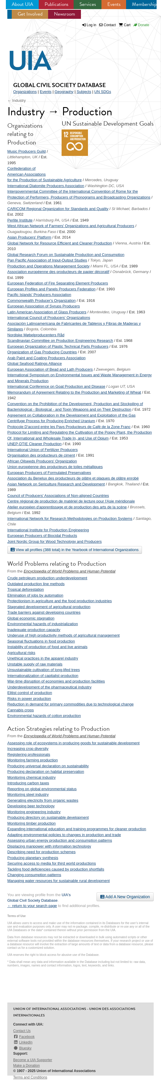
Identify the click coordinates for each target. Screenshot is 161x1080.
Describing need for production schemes (41, 852)
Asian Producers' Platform (29, 237)
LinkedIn (23, 1042)
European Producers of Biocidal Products (42, 535)
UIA (29, 47)
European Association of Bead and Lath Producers (50, 369)
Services (87, 4)
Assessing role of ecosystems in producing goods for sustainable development (73, 743)
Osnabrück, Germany (130, 271)
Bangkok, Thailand (124, 484)
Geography (64, 91)
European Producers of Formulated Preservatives (49, 472)
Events (114, 4)
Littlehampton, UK (22, 157)
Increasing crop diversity (27, 748)
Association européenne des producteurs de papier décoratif (58, 271)
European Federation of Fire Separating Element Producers (57, 283)
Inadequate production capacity (33, 630)
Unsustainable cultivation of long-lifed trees (43, 670)
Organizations (25, 91)
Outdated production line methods (36, 584)
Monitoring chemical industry (31, 777)
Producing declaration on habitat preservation (45, 771)
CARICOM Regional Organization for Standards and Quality (58, 209)
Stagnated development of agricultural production (48, 607)
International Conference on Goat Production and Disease (56, 386)
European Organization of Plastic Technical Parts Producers (57, 346)
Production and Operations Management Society (48, 266)
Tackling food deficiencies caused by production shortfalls (55, 869)
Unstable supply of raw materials (34, 664)
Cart (125, 25)
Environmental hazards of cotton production (44, 715)
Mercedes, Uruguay (101, 180)
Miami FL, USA (105, 266)
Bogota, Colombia (41, 329)
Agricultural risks (21, 652)
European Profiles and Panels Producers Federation (51, 289)
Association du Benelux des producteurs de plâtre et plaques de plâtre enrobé (73, 478)
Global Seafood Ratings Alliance (34, 363)
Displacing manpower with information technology (49, 846)
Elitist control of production (29, 692)
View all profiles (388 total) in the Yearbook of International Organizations (75, 549)
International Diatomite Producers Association (45, 186)
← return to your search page (32, 905)
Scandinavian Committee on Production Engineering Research (60, 340)
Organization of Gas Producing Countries (42, 352)
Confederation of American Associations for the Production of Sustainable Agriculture (44, 174)
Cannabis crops (20, 710)
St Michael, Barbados (130, 209)
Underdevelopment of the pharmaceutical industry (49, 687)
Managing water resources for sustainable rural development (58, 880)
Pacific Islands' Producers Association (39, 294)
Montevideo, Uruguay (107, 312)
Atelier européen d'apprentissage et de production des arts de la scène (67, 507)
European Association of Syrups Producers (43, 306)
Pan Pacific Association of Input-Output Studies (47, 260)
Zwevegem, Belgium (113, 369)
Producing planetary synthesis (32, 858)
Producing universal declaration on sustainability (48, 766)
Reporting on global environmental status (42, 789)
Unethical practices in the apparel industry (42, 658)
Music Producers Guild (26, 151)
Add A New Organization (125, 896)
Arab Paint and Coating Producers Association (46, 358)
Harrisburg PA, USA (53, 220)
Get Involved (30, 14)
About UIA (22, 4)
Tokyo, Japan (101, 260)
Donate (141, 25)
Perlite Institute (20, 220)
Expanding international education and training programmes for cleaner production (76, 829)
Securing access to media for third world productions (51, 863)
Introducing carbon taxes (28, 783)
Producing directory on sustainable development (48, 817)
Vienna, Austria (128, 243)
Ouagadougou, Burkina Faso (31, 231)
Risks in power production (29, 698)
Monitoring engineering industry (33, 812)
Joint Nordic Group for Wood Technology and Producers (54, 541)
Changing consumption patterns (34, 875)
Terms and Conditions (30, 1077)
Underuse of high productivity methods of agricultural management (63, 635)
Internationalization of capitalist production (42, 675)
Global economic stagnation (30, 618)
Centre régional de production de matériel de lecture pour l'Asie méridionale (71, 501)
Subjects (84, 91)
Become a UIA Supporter (32, 1060)
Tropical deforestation (25, 589)
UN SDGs (102, 91)
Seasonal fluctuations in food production (41, 641)
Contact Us (21, 1031)
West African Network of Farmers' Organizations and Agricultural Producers (70, 226)
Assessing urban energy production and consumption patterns (59, 840)
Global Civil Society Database (59, 85)
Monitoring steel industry (28, 794)
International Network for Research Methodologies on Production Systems (69, 518)
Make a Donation (26, 1066)
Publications (56, 4)
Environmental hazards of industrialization (42, 624)
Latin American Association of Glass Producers (47, 312)
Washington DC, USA (105, 186)
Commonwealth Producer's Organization (41, 300)
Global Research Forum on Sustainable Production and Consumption (65, 254)
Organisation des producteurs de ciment (41, 455)
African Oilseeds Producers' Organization (42, 461)
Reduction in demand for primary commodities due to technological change (70, 704)
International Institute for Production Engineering (48, 530)
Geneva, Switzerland (25, 203)
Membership (144, 4)
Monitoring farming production (32, 760)
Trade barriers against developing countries (44, 612)
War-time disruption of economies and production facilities (56, 681)
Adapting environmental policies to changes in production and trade (64, 835)
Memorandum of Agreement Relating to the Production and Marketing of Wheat (74, 392)
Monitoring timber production (31, 823)
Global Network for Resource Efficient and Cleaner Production (59, 243)
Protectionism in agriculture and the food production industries (59, 601)
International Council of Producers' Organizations (48, 317)
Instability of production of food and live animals (47, 647)
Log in (91, 25)
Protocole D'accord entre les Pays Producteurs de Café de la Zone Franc (69, 427)
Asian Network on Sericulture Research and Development (56, 484)
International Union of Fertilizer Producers (42, 449)
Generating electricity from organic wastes (42, 800)
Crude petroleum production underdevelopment (47, 578)
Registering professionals (28, 754)
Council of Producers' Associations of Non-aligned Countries (58, 495)
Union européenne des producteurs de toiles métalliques (55, 467)
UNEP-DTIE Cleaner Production (34, 444)
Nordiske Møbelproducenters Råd (35, 335)
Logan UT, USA (122, 386)
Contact (107, 25)
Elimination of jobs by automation (35, 595)
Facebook (24, 1036)
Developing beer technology (31, 806)
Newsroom (64, 14)
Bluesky (22, 1048)
